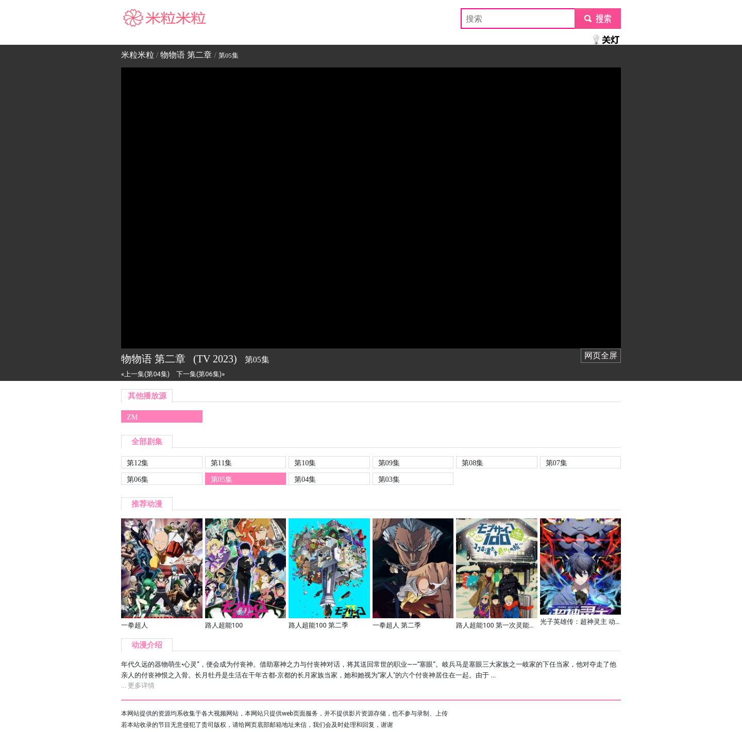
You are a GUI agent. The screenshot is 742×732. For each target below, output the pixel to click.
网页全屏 (600, 355)
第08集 (472, 463)
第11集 (221, 463)
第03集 (389, 479)
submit (597, 18)
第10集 (305, 463)
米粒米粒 (137, 18)
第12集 (137, 463)
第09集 (389, 463)
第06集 (137, 479)
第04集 (305, 479)
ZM (132, 417)
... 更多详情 (138, 685)
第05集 (221, 479)
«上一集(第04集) (145, 374)
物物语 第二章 (186, 54)
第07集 (556, 463)
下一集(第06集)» (200, 374)
